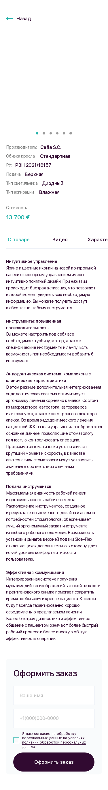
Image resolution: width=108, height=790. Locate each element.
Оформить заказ (54, 762)
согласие (42, 733)
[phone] (54, 718)
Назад (23, 18)
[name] (54, 695)
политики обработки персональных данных (54, 744)
